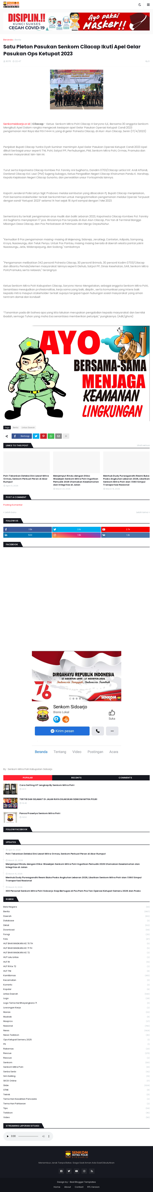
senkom (76, 1062)
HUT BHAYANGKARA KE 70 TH (76, 943)
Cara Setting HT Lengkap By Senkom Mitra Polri (46, 785)
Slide (76, 1085)
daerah (76, 916)
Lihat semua (143, 445)
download (76, 930)
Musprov (76, 1021)
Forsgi (76, 934)
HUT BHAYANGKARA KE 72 (76, 952)
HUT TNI (76, 971)
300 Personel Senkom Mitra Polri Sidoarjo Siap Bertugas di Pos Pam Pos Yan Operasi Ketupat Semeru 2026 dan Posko (73, 890)
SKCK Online (76, 1081)
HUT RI (76, 962)
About (67, 1187)
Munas (76, 1012)
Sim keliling (76, 1076)
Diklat (76, 925)
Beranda (8, 39)
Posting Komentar (13, 504)
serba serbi (76, 1071)
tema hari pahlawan (76, 1103)
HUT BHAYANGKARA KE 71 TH (76, 948)
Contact (79, 1187)
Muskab (76, 1017)
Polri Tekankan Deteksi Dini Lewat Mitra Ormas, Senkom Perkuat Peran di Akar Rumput (26, 478)
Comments (125, 777)
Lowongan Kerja (76, 1007)
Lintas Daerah (28, 427)
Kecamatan (76, 980)
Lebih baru (10, 512)
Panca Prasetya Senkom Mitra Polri (39, 813)
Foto (76, 939)
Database (76, 920)
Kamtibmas (76, 975)
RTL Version (93, 1187)
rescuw (76, 1058)
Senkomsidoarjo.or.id (16, 124)
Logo (76, 998)
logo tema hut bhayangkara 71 (76, 1003)
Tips (76, 1108)
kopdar (76, 989)
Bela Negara (76, 907)
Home (57, 1187)
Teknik (76, 1094)
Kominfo (76, 985)
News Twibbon (76, 1035)
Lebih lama (142, 512)
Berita (18, 39)
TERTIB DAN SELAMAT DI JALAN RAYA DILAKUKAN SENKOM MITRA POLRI (58, 799)
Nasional (76, 1026)
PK (76, 1044)
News (76, 1030)
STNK (76, 1090)
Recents (76, 777)
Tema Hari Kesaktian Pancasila (76, 1099)
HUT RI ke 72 (76, 966)
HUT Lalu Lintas (76, 957)
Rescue (76, 1053)
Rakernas (76, 1049)
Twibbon (76, 1113)
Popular (28, 777)
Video (76, 1117)
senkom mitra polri (76, 1067)
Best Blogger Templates (83, 1182)
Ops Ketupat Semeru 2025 (76, 1039)
